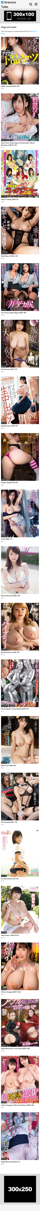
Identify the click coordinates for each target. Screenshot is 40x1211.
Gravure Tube (8, 4)
